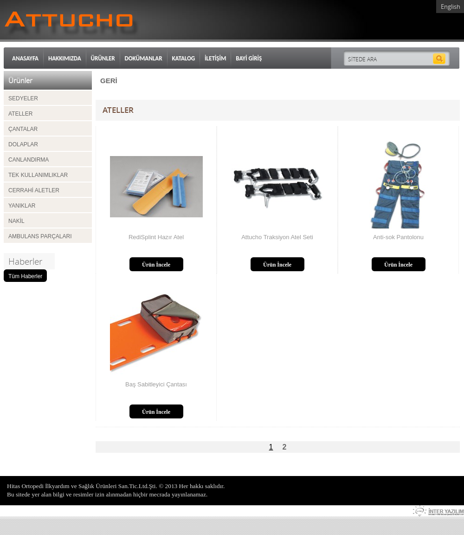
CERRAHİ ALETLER (33, 190)
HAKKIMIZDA (64, 58)
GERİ (108, 81)
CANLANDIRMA (28, 160)
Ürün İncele (156, 264)
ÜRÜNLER (103, 58)
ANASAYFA (25, 58)
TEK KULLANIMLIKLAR (38, 175)
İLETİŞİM (215, 58)
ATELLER (20, 114)
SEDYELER (23, 98)
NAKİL (16, 221)
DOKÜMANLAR (143, 58)
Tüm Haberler (25, 276)
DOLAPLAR (23, 144)
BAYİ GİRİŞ (249, 58)
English (450, 6)
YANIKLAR (21, 205)
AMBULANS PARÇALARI (39, 236)
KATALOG (183, 58)
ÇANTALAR (23, 129)
